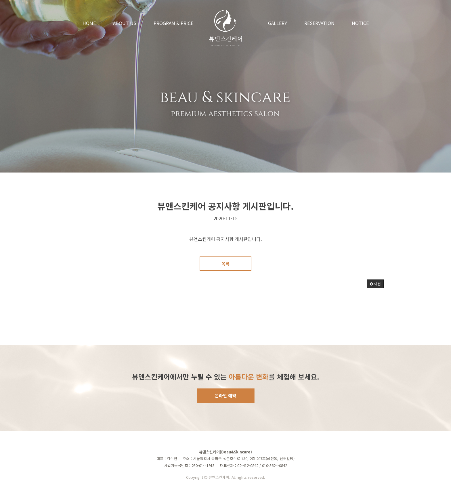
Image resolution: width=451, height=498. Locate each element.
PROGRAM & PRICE (173, 23)
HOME (89, 23)
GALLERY (277, 23)
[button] (375, 283)
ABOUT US (124, 23)
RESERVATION (319, 23)
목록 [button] (225, 264)
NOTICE (360, 23)
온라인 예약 (225, 395)
